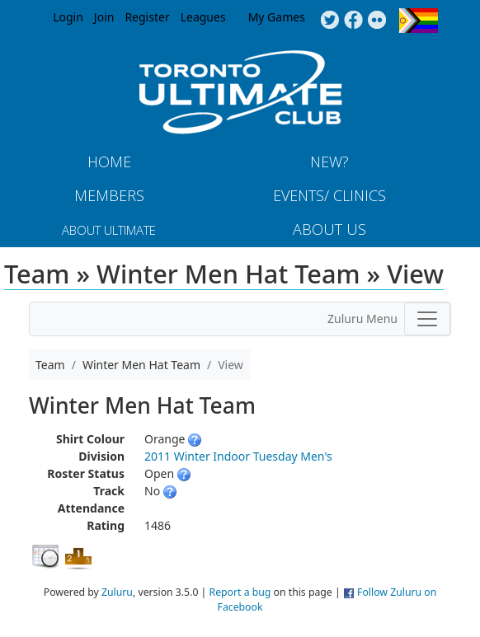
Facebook (353, 20)
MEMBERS (109, 195)
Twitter (329, 20)
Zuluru (117, 592)
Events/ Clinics (329, 195)
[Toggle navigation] (427, 318)
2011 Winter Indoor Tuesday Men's (238, 456)
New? (329, 161)
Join (104, 17)
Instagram (377, 20)
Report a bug (240, 592)
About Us (329, 229)
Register (147, 17)
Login (68, 17)
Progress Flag (418, 20)
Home (109, 161)
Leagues (203, 17)
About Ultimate (109, 230)
